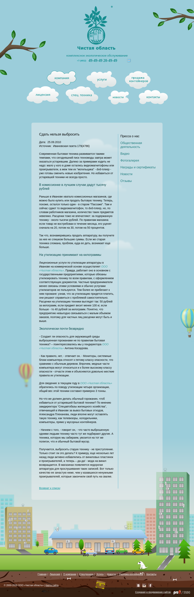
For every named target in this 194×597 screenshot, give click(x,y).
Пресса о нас (129, 136)
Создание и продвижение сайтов (153, 592)
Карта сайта (51, 585)
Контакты (151, 574)
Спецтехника (86, 574)
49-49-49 (96, 60)
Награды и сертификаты (138, 167)
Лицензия (55, 574)
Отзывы (126, 181)
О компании (69, 574)
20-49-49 (110, 60)
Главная (42, 574)
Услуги (100, 574)
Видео (125, 153)
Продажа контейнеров (131, 574)
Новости (126, 174)
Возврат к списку (49, 488)
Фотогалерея (129, 160)
